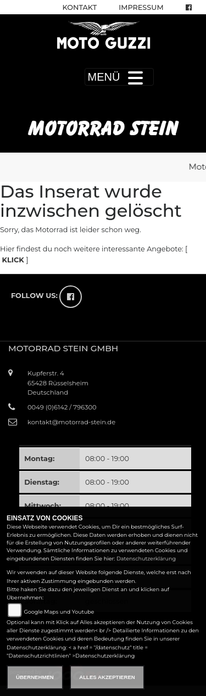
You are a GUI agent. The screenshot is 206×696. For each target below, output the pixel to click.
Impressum (141, 7)
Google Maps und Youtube (59, 612)
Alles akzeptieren (107, 677)
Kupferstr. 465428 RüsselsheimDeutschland (57, 382)
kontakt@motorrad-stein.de (71, 422)
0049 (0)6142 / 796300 (62, 407)
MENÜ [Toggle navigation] (119, 77)
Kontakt (80, 7)
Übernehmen (35, 677)
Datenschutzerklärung (146, 558)
